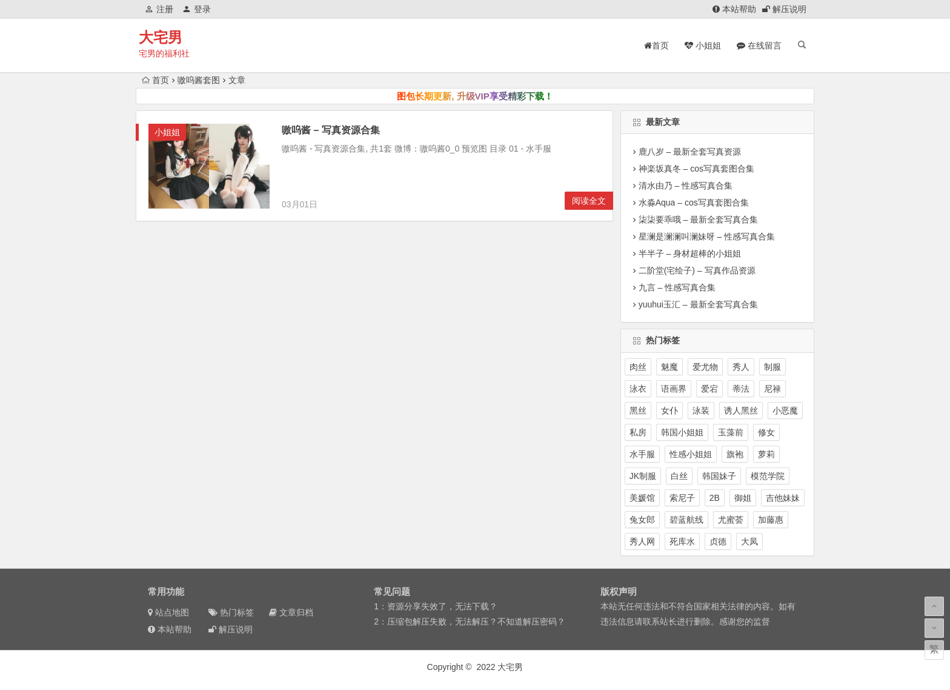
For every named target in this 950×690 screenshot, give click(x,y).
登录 (196, 9)
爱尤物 (705, 367)
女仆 (669, 410)
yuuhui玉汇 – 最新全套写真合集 (698, 304)
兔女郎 (642, 519)
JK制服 (642, 476)
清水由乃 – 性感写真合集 (686, 185)
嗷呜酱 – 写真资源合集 (331, 130)
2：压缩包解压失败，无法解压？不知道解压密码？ (469, 621)
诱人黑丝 (741, 410)
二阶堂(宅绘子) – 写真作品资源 (697, 270)
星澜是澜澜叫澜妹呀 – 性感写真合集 (707, 236)
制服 (772, 367)
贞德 (717, 541)
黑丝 (637, 410)
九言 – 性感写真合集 (677, 287)
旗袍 (734, 454)
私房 (637, 432)
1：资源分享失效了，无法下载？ (435, 606)
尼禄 (772, 389)
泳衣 (637, 389)
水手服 (642, 454)
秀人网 (642, 541)
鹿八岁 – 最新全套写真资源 (690, 151)
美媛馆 (642, 498)
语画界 (673, 389)
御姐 (742, 498)
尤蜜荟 (730, 519)
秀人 (740, 367)
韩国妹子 (719, 476)
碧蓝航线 (686, 519)
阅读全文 (589, 201)
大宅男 (160, 37)
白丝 (679, 476)
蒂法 (740, 389)
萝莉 (766, 454)
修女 (766, 432)
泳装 (701, 410)
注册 (159, 9)
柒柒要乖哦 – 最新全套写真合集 (699, 219)
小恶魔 (785, 410)
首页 (155, 80)
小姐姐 (167, 132)
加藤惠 (770, 519)
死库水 (682, 541)
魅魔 (669, 367)
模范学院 (768, 476)
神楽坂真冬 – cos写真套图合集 (696, 168)
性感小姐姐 (690, 454)
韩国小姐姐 (682, 432)
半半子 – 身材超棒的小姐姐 (690, 253)
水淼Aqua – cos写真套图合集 (694, 202)
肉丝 (637, 367)
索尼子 (682, 498)
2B (714, 498)
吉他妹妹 (783, 498)
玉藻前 (730, 432)
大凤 (749, 541)
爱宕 (709, 389)
